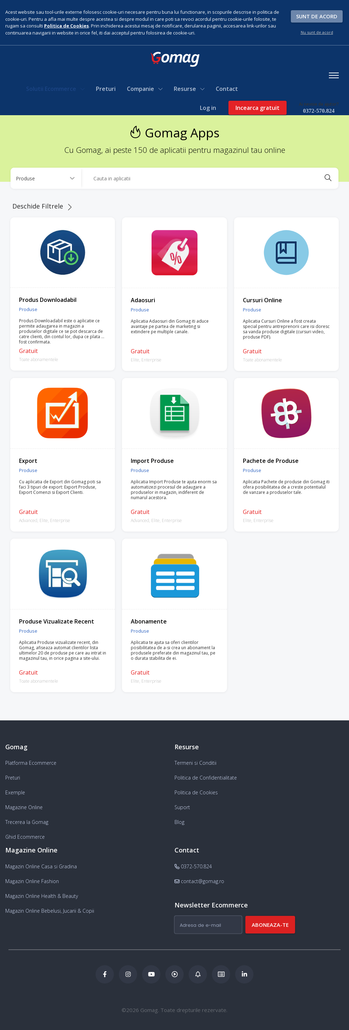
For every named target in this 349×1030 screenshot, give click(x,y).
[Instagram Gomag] (128, 974)
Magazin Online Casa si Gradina (41, 865)
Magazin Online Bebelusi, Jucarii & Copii (49, 910)
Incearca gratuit (257, 108)
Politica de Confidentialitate (205, 777)
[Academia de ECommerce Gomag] (221, 974)
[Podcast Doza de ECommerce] (174, 974)
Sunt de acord (316, 16)
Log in (208, 108)
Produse (28, 308)
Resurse (189, 89)
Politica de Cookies (196, 792)
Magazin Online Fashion (32, 880)
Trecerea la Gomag (26, 821)
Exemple (15, 792)
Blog (179, 821)
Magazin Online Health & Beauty (41, 895)
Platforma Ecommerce (30, 762)
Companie (145, 89)
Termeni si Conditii (195, 762)
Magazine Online (24, 806)
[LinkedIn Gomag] (244, 974)
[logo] (174, 59)
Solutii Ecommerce (55, 89)
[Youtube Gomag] (151, 974)
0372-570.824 (318, 111)
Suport (182, 806)
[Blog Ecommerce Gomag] (198, 974)
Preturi (106, 89)
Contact (227, 89)
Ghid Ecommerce (25, 836)
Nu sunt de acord (317, 32)
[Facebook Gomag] (105, 974)
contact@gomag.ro (199, 880)
